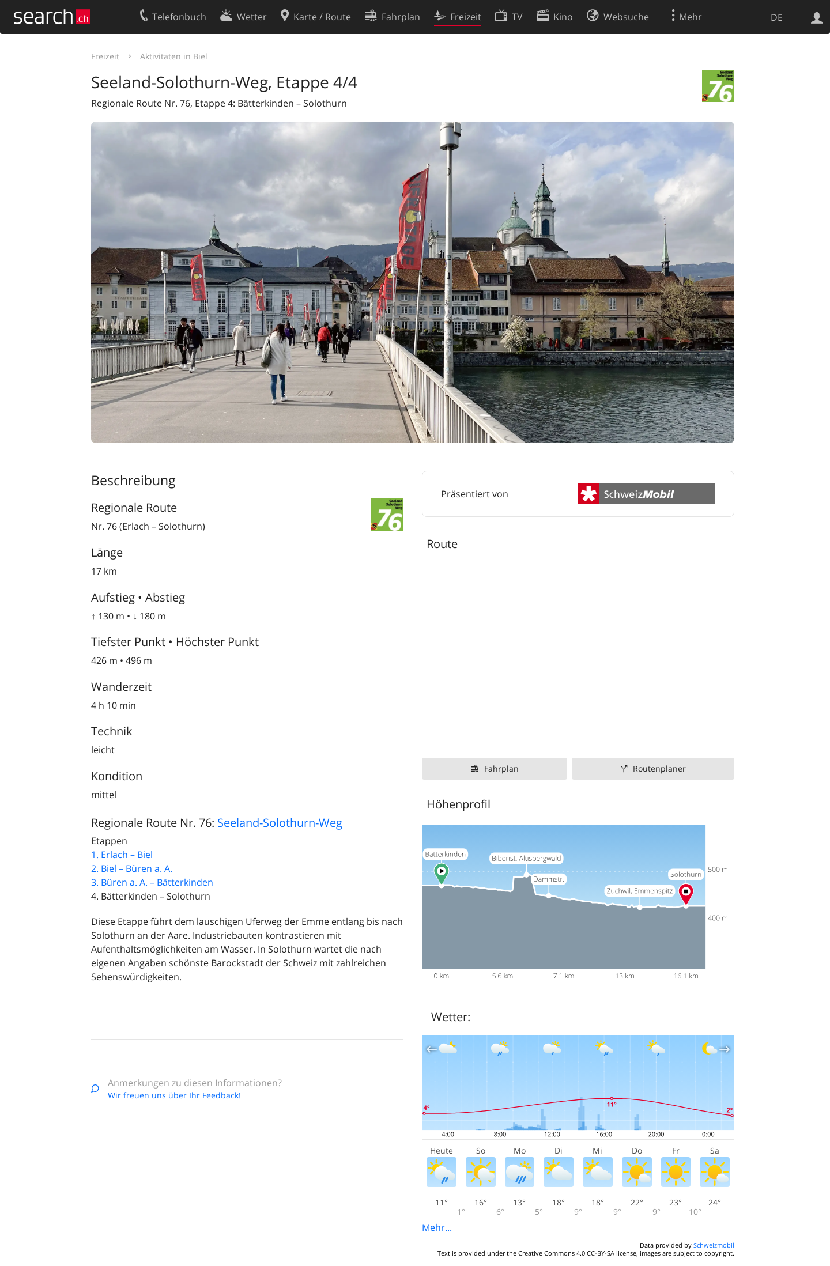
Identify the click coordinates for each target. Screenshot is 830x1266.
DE (777, 17)
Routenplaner (659, 768)
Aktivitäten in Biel (173, 56)
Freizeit (105, 56)
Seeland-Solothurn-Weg (279, 822)
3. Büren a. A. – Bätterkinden (152, 882)
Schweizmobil (713, 1245)
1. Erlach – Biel (122, 854)
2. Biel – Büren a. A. (131, 868)
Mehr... (437, 1227)
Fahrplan (501, 768)
